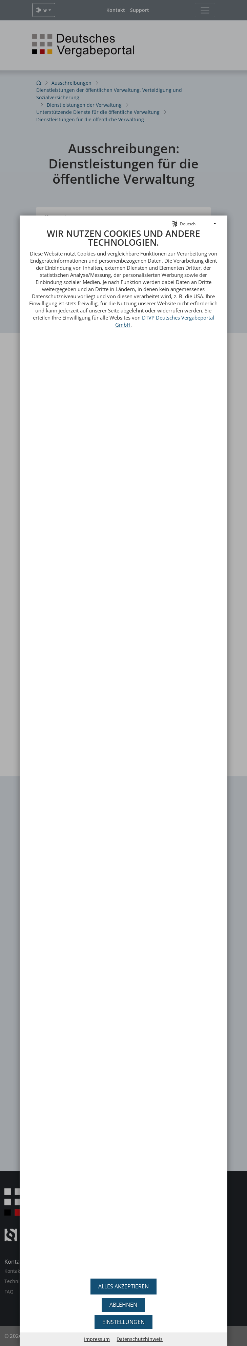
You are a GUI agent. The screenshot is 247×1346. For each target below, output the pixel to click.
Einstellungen (123, 1322)
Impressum (97, 1339)
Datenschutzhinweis (140, 1339)
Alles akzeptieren (123, 1286)
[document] (123, 751)
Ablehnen (123, 1304)
